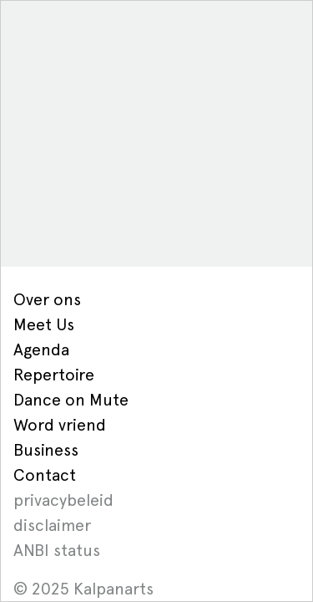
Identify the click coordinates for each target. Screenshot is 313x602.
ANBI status (56, 550)
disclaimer (52, 525)
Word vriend (59, 425)
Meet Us (43, 324)
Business (45, 450)
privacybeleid (63, 500)
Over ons (47, 299)
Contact (44, 475)
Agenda (41, 349)
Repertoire (53, 375)
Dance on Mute (71, 400)
